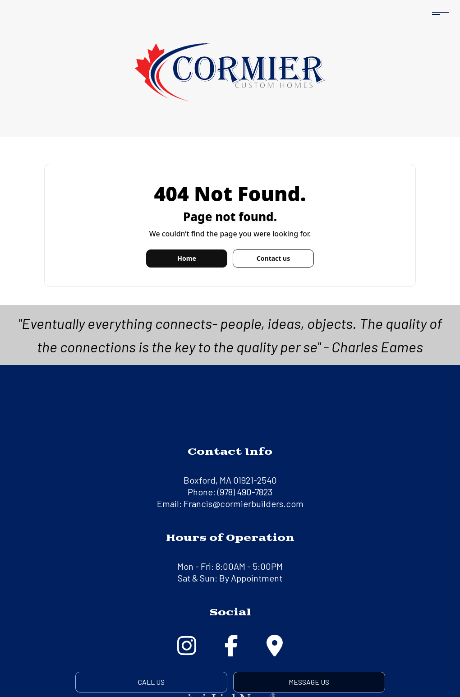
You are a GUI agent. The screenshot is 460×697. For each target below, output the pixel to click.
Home (186, 258)
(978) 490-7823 (244, 491)
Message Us (309, 682)
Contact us (273, 258)
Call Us (151, 682)
